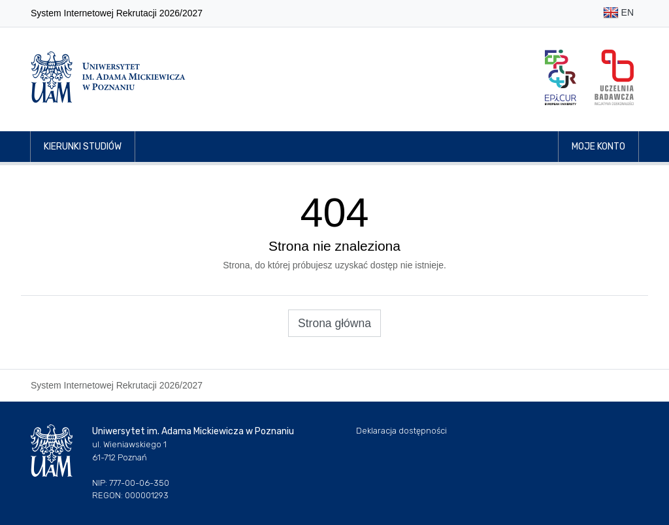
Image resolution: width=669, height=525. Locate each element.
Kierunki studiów (83, 146)
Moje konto (598, 146)
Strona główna (334, 323)
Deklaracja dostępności (401, 431)
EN (618, 13)
